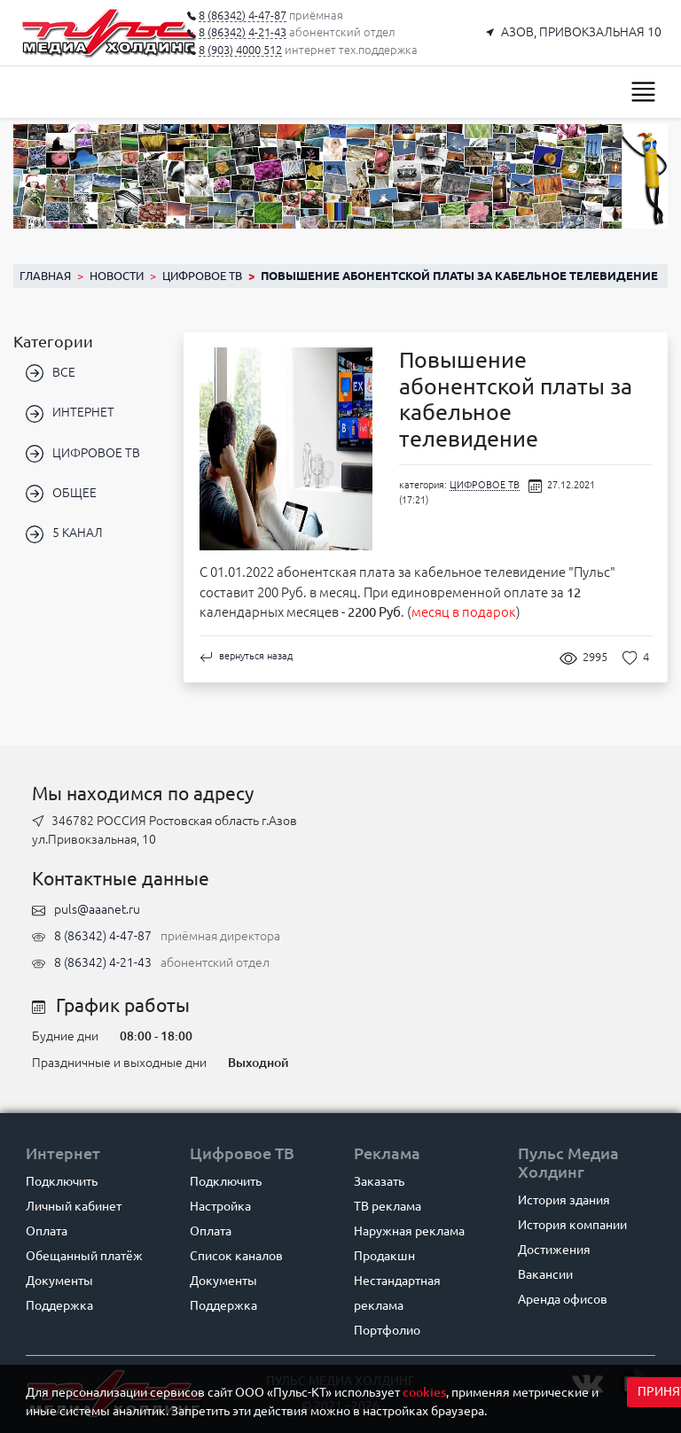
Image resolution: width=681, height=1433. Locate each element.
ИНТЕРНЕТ (70, 414)
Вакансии (545, 1274)
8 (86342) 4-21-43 (103, 962)
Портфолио (387, 1330)
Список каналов (236, 1256)
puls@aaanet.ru (97, 909)
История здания (564, 1200)
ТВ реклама (387, 1206)
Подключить (62, 1181)
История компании (572, 1225)
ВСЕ (50, 373)
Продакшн (384, 1256)
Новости (117, 275)
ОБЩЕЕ (61, 493)
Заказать (379, 1181)
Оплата (46, 1231)
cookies (424, 1392)
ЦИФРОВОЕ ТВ (202, 275)
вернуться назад (246, 655)
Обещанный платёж (84, 1256)
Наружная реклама (409, 1231)
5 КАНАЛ (64, 534)
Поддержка (59, 1305)
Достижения (554, 1249)
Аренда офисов (562, 1299)
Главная (45, 275)
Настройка (220, 1206)
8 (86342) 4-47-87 (103, 936)
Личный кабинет (73, 1206)
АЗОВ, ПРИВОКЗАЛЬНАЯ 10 (581, 32)
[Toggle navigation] (643, 92)
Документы (59, 1280)
